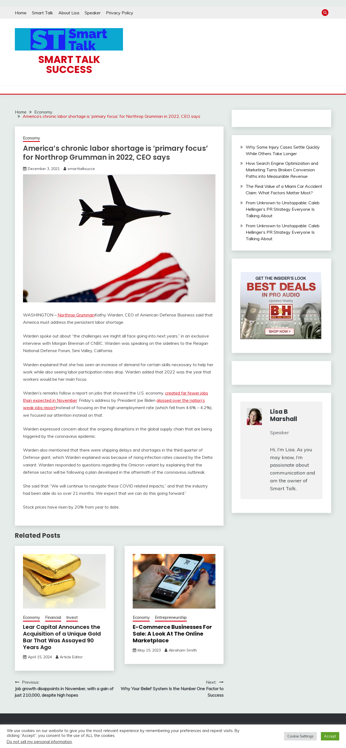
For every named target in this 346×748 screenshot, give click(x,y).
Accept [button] (330, 736)
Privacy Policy (119, 12)
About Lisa (68, 12)
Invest (72, 617)
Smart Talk (42, 12)
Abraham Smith (183, 650)
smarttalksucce (81, 168)
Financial (53, 617)
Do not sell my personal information (39, 741)
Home (20, 12)
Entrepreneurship (171, 617)
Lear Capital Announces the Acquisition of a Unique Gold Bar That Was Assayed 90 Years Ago (62, 637)
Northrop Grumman (76, 315)
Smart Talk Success (69, 64)
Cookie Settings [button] (300, 736)
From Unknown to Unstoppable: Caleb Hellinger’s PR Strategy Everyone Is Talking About (283, 209)
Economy (31, 138)
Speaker (93, 12)
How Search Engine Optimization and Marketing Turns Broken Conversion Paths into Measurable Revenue (282, 170)
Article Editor (71, 656)
